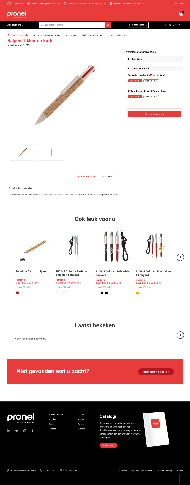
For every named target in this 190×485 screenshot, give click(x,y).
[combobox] (75, 25)
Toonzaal (53, 429)
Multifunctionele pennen (92, 35)
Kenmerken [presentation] (107, 176)
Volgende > (180, 338)
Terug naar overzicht (19, 35)
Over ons (81, 429)
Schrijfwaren (71, 35)
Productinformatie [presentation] (86, 176)
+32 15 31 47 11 (175, 25)
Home (36, 35)
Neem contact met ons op (156, 372)
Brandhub (53, 419)
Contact (81, 414)
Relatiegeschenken (52, 35)
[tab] (86, 176)
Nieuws (81, 419)
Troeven (81, 424)
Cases (51, 424)
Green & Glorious (56, 414)
